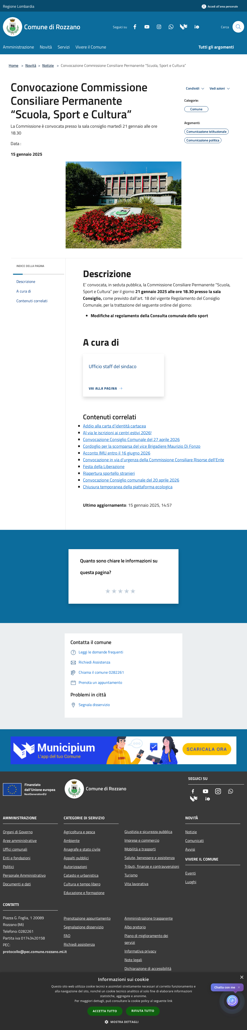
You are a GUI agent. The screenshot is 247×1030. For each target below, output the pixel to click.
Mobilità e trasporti (140, 849)
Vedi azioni (220, 88)
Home (13, 65)
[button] (123, 1021)
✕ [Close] (239, 987)
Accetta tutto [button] (105, 1011)
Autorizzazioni (75, 866)
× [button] (241, 977)
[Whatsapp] (169, 26)
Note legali (133, 960)
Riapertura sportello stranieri (109, 473)
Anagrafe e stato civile (82, 849)
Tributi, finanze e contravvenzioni (151, 866)
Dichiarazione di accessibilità (147, 968)
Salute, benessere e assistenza (149, 858)
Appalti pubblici (76, 858)
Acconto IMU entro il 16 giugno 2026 (116, 453)
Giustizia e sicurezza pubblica (148, 831)
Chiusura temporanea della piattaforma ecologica (127, 486)
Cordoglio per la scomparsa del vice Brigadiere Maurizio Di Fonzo (141, 446)
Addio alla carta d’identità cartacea (114, 426)
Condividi (196, 88)
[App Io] (194, 26)
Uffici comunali (15, 849)
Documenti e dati (17, 884)
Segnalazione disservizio (83, 927)
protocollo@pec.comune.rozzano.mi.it (35, 951)
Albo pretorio (135, 927)
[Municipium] (181, 26)
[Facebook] (132, 26)
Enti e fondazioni (16, 858)
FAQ (67, 936)
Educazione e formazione (84, 893)
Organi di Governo (18, 832)
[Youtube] (145, 26)
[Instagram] (157, 26)
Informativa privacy (140, 951)
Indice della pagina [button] (30, 266)
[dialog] (123, 1001)
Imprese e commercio (141, 840)
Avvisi (190, 849)
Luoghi (190, 882)
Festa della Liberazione (103, 466)
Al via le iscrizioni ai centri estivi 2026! (117, 432)
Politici (8, 866)
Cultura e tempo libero (82, 884)
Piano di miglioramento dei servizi (146, 939)
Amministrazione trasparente (148, 918)
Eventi (190, 873)
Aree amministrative (20, 840)
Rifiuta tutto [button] (142, 1011)
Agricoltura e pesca (79, 832)
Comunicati (194, 840)
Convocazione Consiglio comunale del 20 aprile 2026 (131, 480)
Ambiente (72, 840)
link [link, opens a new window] (169, 1001)
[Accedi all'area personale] (219, 6)
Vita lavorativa (136, 884)
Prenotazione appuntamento (87, 918)
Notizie (48, 65)
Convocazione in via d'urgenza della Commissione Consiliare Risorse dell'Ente (153, 459)
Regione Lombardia (18, 6)
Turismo (130, 875)
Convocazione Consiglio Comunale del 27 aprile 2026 (131, 439)
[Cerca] (238, 27)
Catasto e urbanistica (81, 875)
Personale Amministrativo (24, 875)
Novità (30, 65)
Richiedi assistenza (79, 944)
